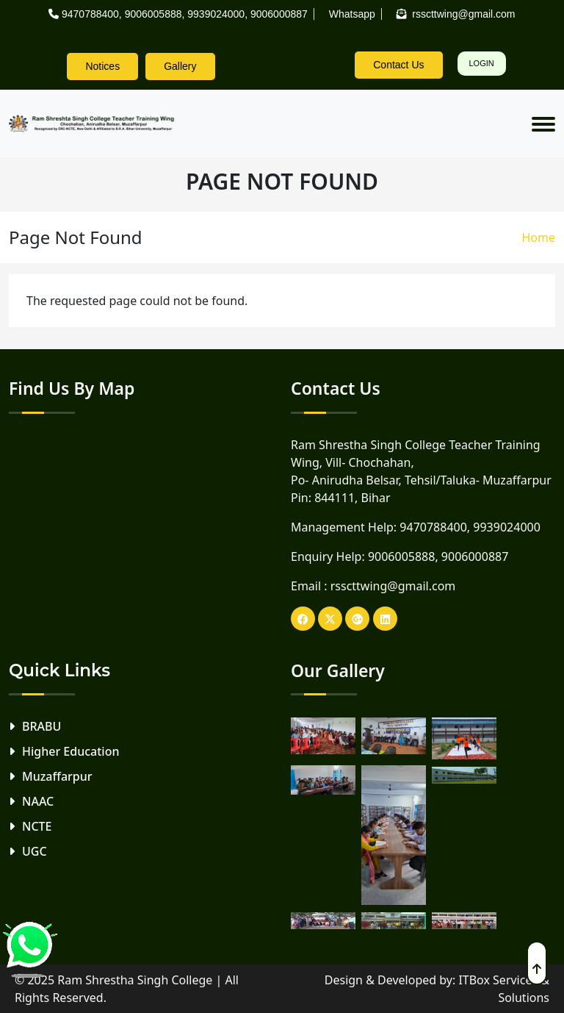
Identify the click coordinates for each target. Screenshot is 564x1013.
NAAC (38, 801)
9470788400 (90, 14)
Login (481, 63)
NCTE (36, 826)
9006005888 (153, 14)
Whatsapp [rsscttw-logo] (352, 14)
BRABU (41, 726)
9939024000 (216, 14)
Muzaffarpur (57, 776)
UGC (34, 851)
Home (538, 237)
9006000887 (279, 14)
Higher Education (70, 751)
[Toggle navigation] (543, 123)
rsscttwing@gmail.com (393, 586)
